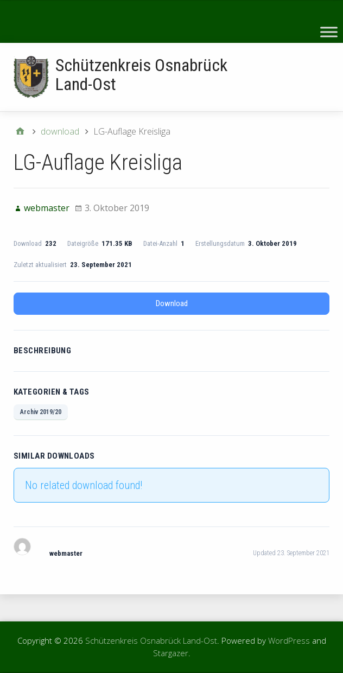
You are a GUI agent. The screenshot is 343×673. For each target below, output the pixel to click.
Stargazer (170, 652)
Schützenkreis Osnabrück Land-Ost (141, 74)
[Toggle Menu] (329, 32)
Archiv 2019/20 (40, 412)
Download (172, 303)
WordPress (289, 640)
